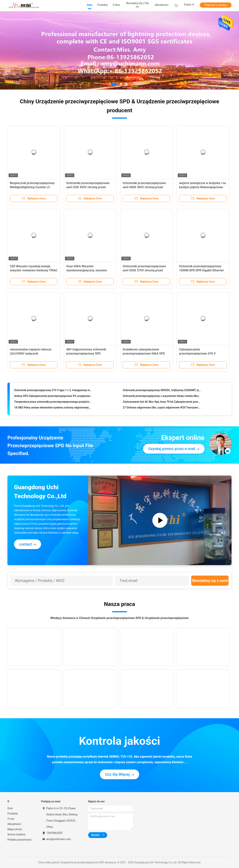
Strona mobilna (16, 834)
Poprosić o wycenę (215, 5)
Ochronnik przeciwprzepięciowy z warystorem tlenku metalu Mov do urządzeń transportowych (162, 396)
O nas (10, 818)
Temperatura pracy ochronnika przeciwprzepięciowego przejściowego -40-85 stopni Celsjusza (53, 402)
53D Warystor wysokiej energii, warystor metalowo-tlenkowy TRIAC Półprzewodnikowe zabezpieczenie (34, 270)
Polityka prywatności (19, 839)
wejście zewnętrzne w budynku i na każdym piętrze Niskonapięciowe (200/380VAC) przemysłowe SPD (202, 187)
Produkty (12, 813)
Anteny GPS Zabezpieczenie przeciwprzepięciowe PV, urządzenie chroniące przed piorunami (53, 396)
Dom (10, 808)
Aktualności (14, 823)
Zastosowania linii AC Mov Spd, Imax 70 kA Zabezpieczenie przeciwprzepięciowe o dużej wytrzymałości (162, 402)
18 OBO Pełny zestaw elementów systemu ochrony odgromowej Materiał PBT (53, 408)
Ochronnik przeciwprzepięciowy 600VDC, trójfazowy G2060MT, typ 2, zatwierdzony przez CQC (162, 391)
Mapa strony (14, 829)
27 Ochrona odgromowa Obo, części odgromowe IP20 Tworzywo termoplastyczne (162, 408)
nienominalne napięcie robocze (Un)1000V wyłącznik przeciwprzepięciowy (30, 353)
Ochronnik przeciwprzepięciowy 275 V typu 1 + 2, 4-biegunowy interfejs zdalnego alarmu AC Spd (53, 391)
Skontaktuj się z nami (210, 580)
